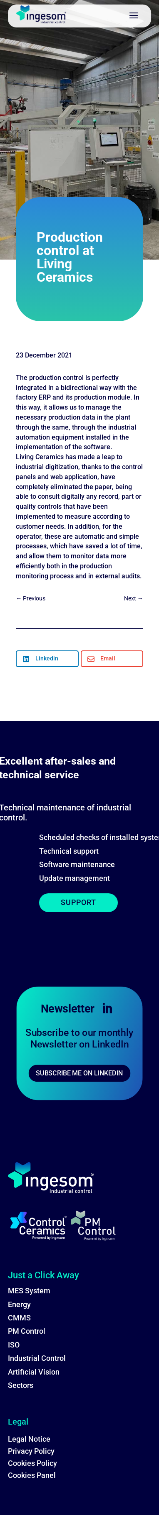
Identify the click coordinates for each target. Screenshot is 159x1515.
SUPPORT (78, 902)
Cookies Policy (32, 1463)
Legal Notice (29, 1439)
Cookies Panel (32, 1475)
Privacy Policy (31, 1451)
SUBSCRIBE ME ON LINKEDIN (79, 1073)
